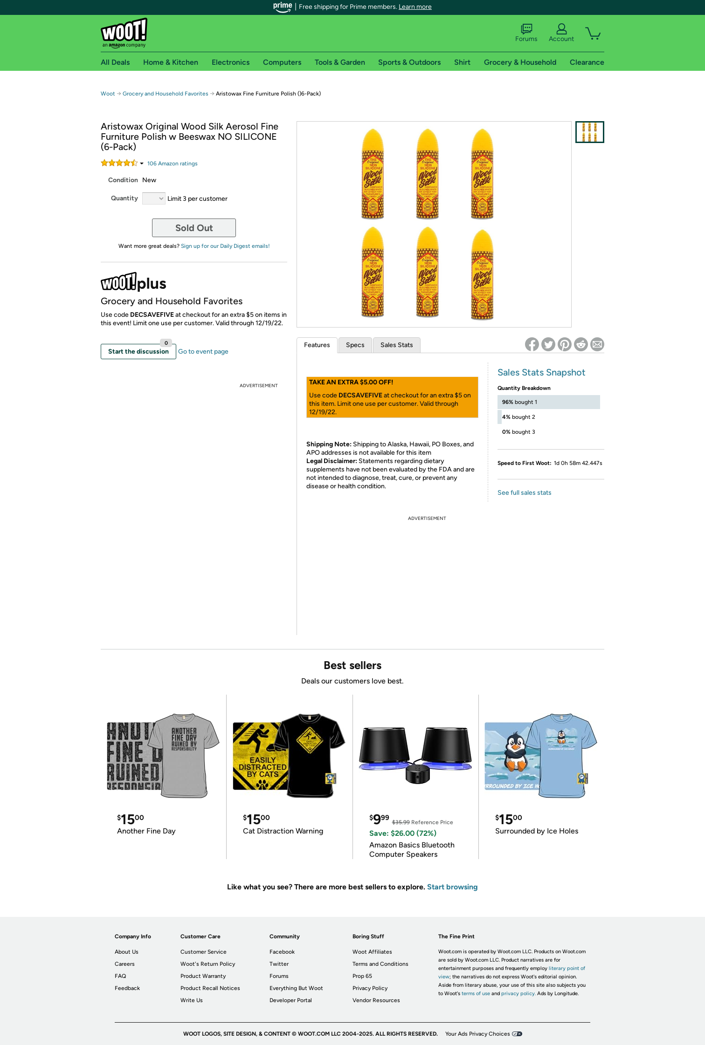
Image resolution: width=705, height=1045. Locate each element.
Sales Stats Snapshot (542, 372)
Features (317, 345)
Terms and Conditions (380, 964)
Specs (355, 345)
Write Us (191, 1000)
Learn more (415, 7)
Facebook (282, 952)
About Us (126, 952)
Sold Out (194, 227)
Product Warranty (203, 976)
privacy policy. (518, 993)
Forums (526, 33)
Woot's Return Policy (207, 964)
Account (561, 33)
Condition (123, 180)
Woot (108, 93)
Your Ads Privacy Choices (477, 1034)
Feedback (127, 988)
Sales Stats (396, 345)
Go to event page (203, 351)
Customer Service (203, 952)
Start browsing (452, 886)
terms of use (476, 993)
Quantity (124, 198)
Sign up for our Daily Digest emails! (225, 246)
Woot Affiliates (372, 952)
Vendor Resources (376, 1000)
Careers (125, 964)
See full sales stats (525, 493)
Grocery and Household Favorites (166, 93)
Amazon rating (172, 163)
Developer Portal (291, 1000)
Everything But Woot (296, 988)
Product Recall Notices (210, 988)
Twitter (279, 964)
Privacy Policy (369, 988)
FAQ (120, 976)
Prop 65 (362, 976)
